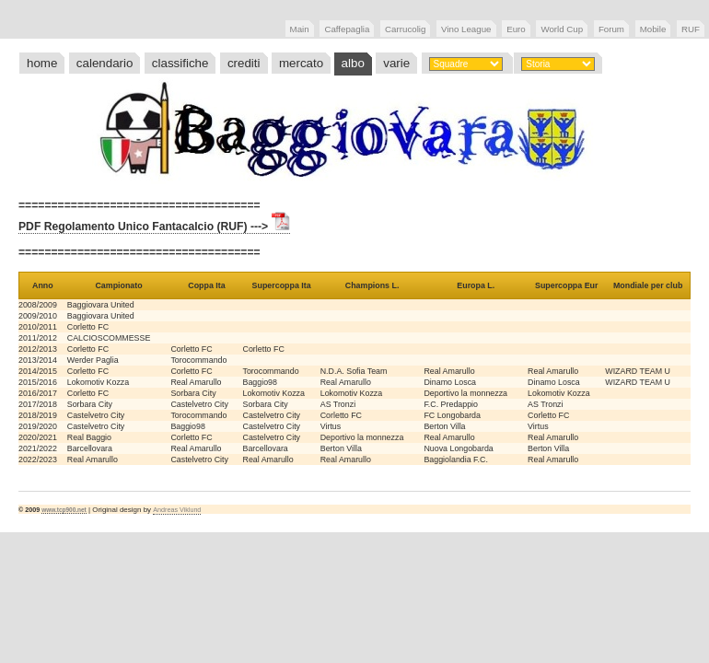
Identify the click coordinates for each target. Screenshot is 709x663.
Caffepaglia (346, 29)
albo (353, 63)
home (42, 63)
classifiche (180, 63)
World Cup (561, 29)
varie (396, 63)
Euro (516, 29)
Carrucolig (405, 29)
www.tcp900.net (64, 509)
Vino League (466, 29)
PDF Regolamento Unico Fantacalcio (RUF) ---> (154, 226)
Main (299, 29)
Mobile (653, 29)
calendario (105, 63)
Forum (611, 29)
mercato (301, 63)
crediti (244, 63)
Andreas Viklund (177, 510)
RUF (690, 29)
